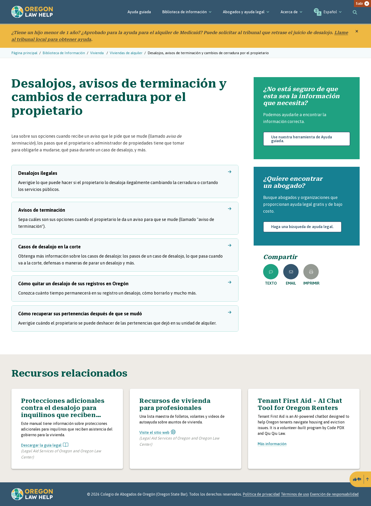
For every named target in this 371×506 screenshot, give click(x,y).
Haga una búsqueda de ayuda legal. (302, 226)
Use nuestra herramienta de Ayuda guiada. (301, 139)
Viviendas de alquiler (126, 53)
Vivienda (97, 53)
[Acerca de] (291, 12)
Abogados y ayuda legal (246, 12)
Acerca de (291, 12)
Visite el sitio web (157, 432)
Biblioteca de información (187, 12)
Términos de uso (295, 494)
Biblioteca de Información (64, 53)
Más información (272, 444)
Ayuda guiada (139, 12)
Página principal (24, 53)
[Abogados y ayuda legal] (246, 12)
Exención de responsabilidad (334, 494)
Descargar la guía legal (44, 445)
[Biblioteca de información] (186, 12)
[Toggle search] (355, 12)
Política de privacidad (261, 494)
